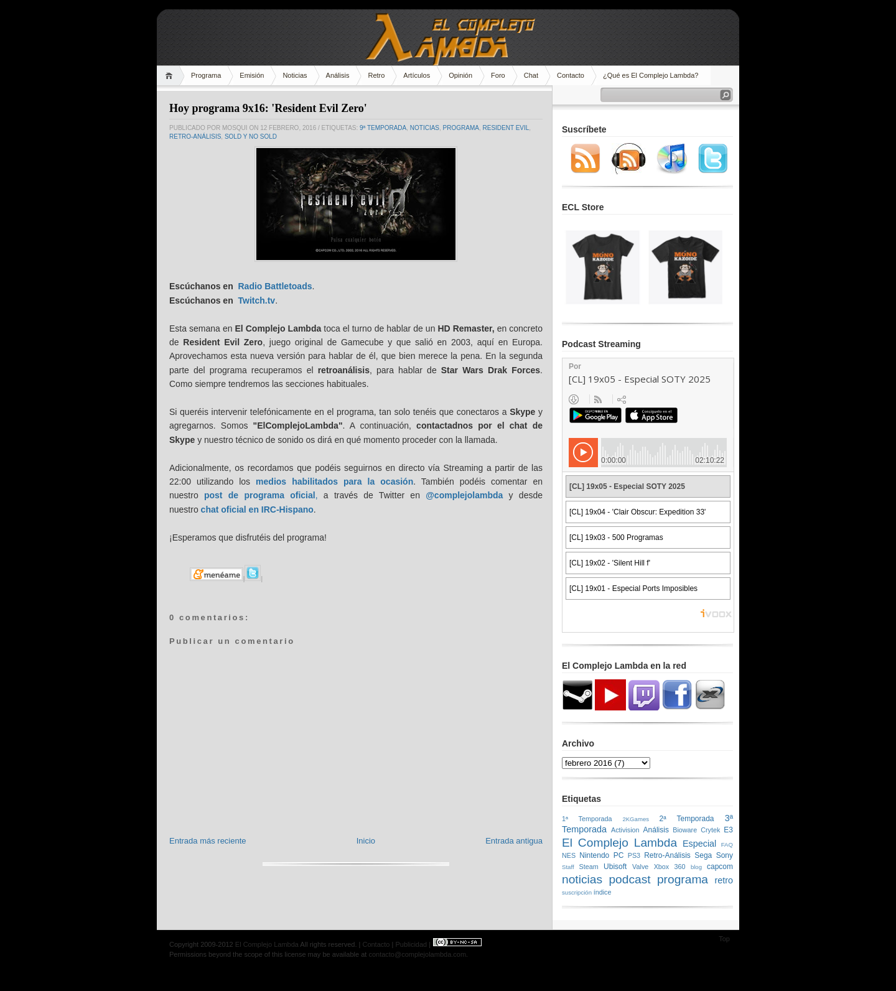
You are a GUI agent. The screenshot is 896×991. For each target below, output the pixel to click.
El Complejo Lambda (619, 842)
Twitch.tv (256, 300)
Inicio (366, 840)
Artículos (416, 75)
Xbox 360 (670, 866)
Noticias (294, 75)
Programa (206, 75)
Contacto (570, 75)
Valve (640, 866)
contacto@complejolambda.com (417, 954)
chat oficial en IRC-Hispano (257, 509)
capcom (720, 866)
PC (619, 855)
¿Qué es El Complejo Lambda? (650, 75)
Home (171, 75)
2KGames (635, 819)
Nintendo (594, 855)
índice (603, 892)
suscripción (577, 892)
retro (723, 880)
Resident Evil (506, 127)
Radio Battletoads (275, 286)
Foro (498, 75)
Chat (531, 75)
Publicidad (411, 944)
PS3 (634, 855)
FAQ (727, 844)
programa (461, 127)
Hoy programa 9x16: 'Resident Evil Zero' (268, 108)
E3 (728, 830)
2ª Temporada (686, 818)
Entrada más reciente (207, 840)
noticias (424, 127)
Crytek (710, 830)
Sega (703, 855)
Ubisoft (615, 866)
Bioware (685, 830)
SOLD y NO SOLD (251, 136)
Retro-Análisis (195, 136)
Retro (376, 75)
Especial (699, 844)
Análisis (338, 75)
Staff (568, 866)
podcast (629, 879)
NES (569, 855)
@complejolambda (464, 495)
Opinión (460, 75)
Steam (589, 866)
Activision (625, 830)
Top (724, 938)
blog (696, 866)
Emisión (252, 75)
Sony (724, 855)
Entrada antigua (514, 840)
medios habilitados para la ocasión (334, 481)
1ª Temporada (587, 818)
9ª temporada (383, 127)
